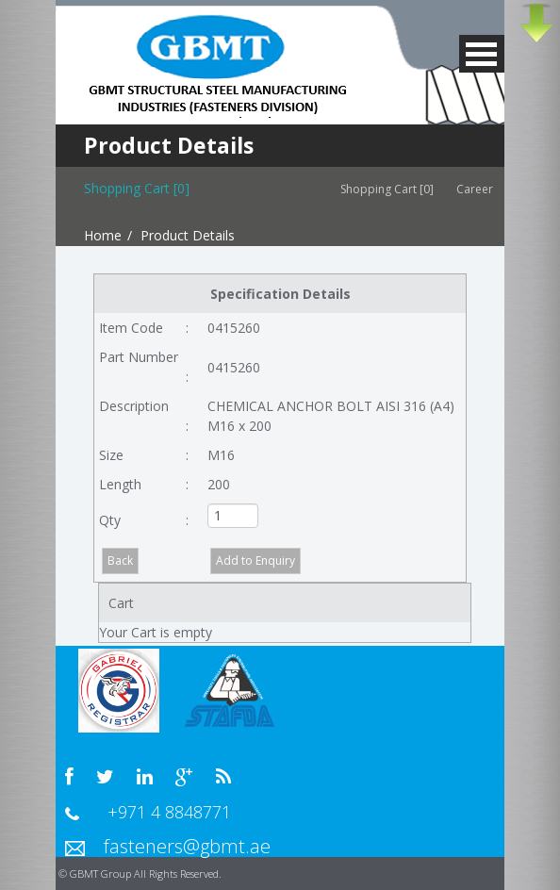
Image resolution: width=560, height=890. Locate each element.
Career (480, 189)
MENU (481, 54)
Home (103, 235)
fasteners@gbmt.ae (187, 846)
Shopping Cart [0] (387, 189)
